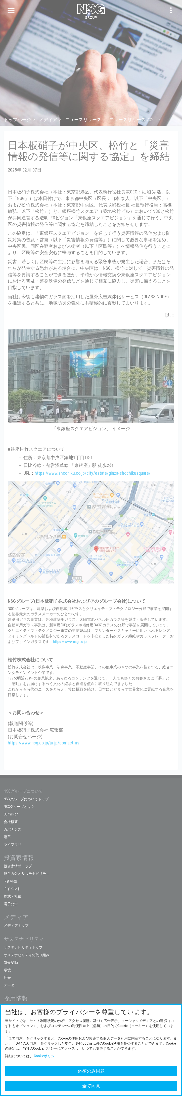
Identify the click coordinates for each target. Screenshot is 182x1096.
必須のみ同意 (91, 1071)
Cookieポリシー (46, 1056)
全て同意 (91, 1085)
